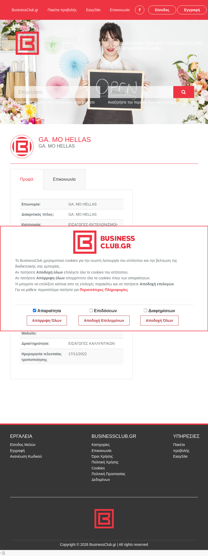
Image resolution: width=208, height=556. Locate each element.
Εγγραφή (192, 10)
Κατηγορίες (101, 445)
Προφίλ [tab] (26, 179)
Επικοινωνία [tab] (64, 179)
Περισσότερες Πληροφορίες (104, 290)
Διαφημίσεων (161, 311)
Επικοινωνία (120, 10)
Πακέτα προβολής (62, 10)
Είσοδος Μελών (23, 445)
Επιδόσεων (105, 311)
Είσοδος (162, 10)
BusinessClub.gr (25, 10)
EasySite (93, 10)
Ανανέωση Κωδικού (26, 456)
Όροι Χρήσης (102, 456)
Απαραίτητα (49, 311)
